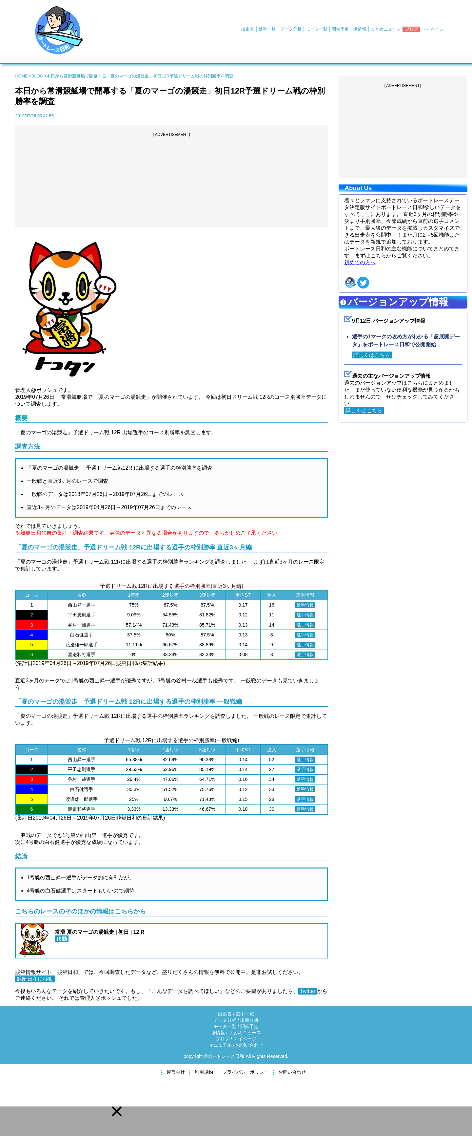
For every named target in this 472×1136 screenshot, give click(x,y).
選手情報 (304, 605)
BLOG (37, 76)
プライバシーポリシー (245, 1070)
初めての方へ (360, 262)
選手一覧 (267, 29)
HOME (21, 76)
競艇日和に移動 (35, 977)
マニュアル (220, 1043)
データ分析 (291, 29)
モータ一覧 (316, 29)
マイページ (433, 29)
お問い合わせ (249, 1043)
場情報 (359, 29)
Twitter (307, 989)
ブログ (411, 29)
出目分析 (249, 1018)
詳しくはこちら (372, 355)
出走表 (247, 29)
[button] (117, 1111)
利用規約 (204, 1070)
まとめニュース (386, 29)
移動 (61, 937)
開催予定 (340, 29)
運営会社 (176, 1070)
